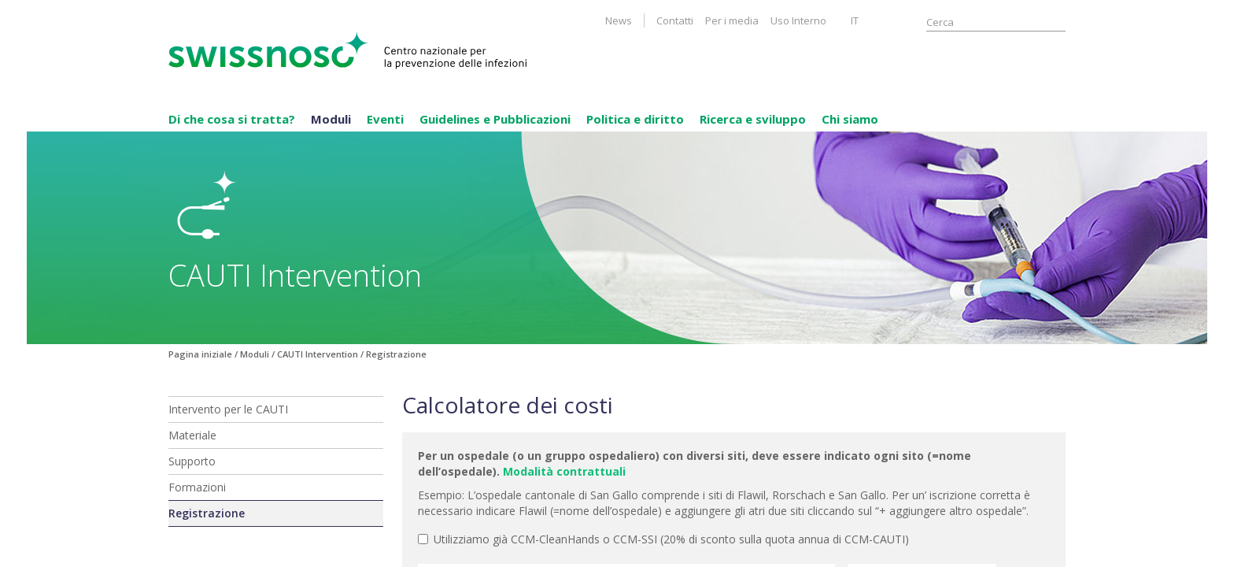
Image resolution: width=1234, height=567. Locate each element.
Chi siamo (850, 119)
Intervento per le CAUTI (228, 409)
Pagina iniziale (200, 354)
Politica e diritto (635, 119)
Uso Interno (798, 20)
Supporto (192, 461)
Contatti (674, 20)
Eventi (385, 119)
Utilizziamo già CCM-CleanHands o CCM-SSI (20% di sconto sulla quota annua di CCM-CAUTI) (663, 539)
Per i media (732, 20)
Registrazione (206, 513)
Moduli (331, 119)
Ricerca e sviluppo (753, 119)
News (618, 20)
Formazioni (197, 487)
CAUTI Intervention (317, 354)
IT (855, 20)
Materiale (192, 435)
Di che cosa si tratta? (231, 119)
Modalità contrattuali (564, 471)
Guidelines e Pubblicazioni (495, 119)
